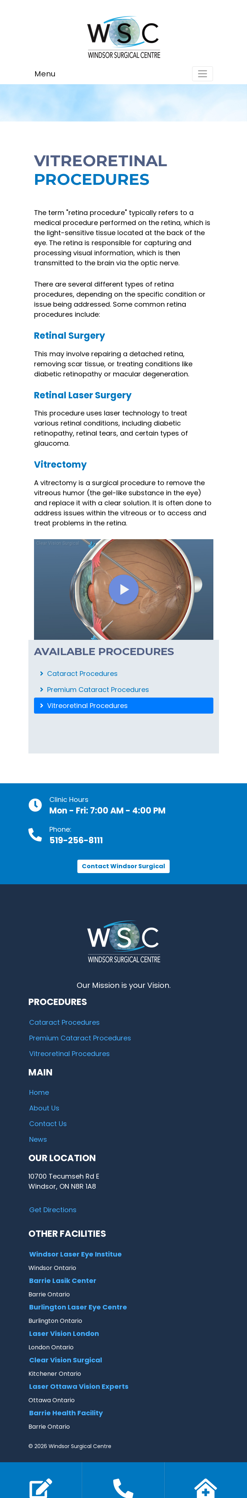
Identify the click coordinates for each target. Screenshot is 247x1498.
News (38, 1139)
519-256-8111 (76, 840)
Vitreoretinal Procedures (84, 705)
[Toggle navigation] (202, 73)
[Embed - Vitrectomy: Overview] (123, 589)
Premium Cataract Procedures (94, 689)
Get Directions (53, 1209)
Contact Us (48, 1123)
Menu (44, 74)
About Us (44, 1108)
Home (39, 1092)
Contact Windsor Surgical (123, 866)
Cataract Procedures (79, 673)
